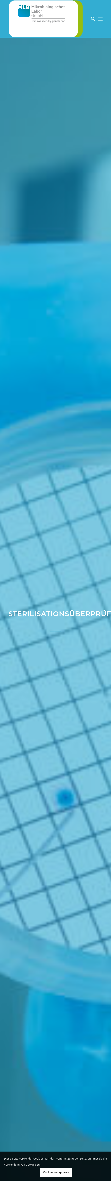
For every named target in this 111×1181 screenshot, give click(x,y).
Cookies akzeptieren (56, 1172)
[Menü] (100, 19)
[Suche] (91, 19)
